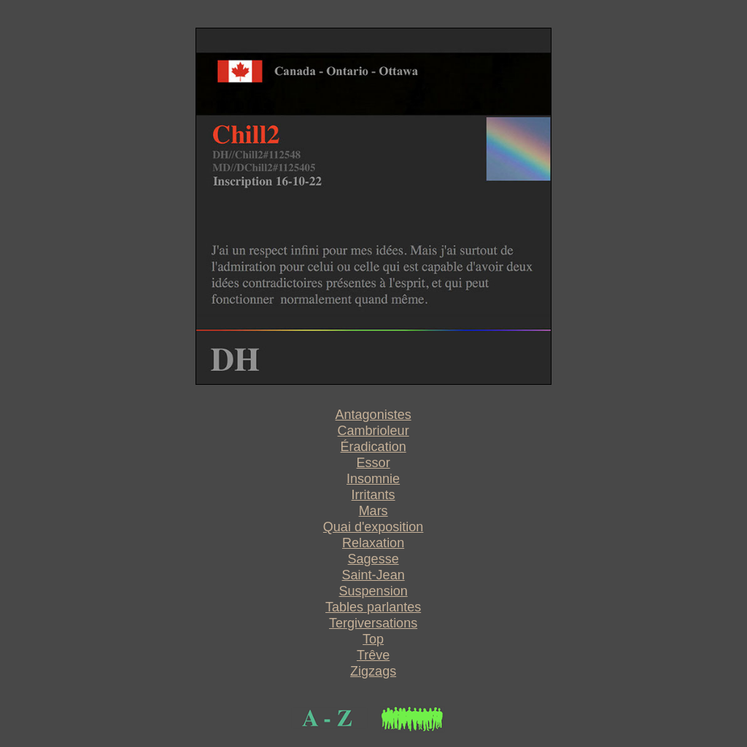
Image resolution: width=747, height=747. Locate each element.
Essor (373, 462)
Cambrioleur (373, 430)
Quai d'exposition (373, 527)
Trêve (373, 655)
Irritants (373, 495)
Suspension (373, 591)
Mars (373, 511)
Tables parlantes (373, 607)
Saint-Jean (373, 575)
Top (373, 639)
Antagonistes (373, 414)
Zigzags (373, 671)
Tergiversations (373, 623)
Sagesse (373, 559)
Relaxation (373, 543)
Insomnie (373, 479)
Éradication (373, 446)
